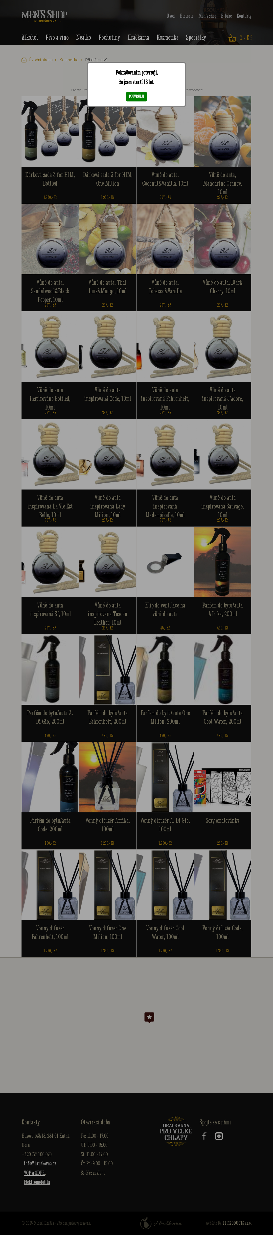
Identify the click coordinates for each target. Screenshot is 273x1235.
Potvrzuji (136, 96)
